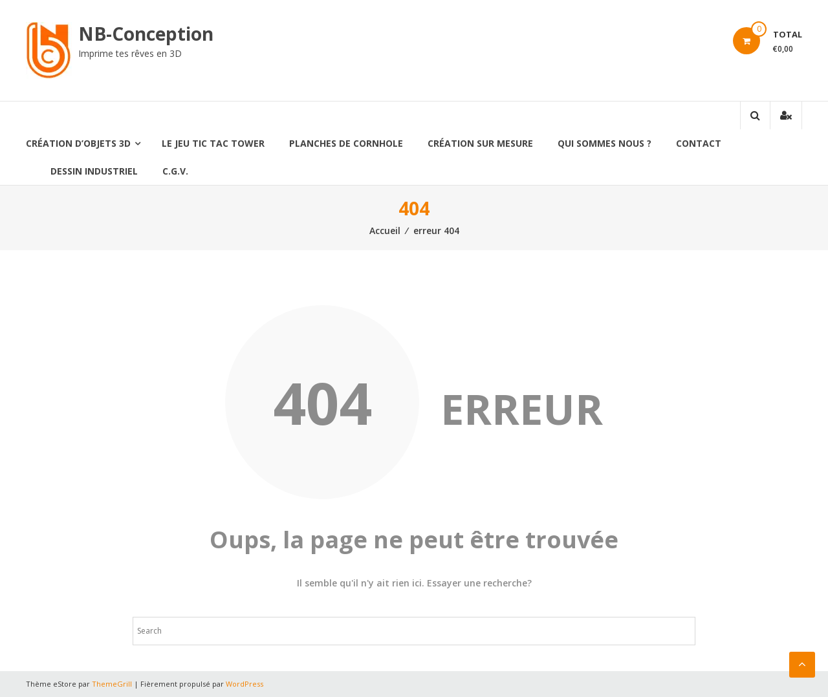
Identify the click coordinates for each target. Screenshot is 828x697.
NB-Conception (145, 33)
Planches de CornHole (346, 143)
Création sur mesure (480, 143)
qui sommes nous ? (604, 143)
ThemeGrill (112, 684)
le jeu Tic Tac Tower (213, 143)
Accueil (384, 230)
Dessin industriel (94, 171)
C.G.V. (175, 171)
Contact (698, 143)
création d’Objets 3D (78, 143)
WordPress (244, 684)
